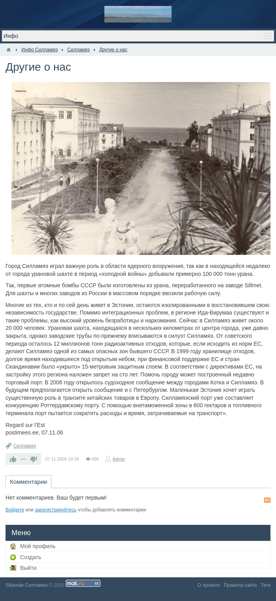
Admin (119, 459)
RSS (267, 500)
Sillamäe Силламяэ (26, 585)
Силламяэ (24, 446)
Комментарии (28, 481)
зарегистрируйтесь (55, 510)
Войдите (15, 510)
